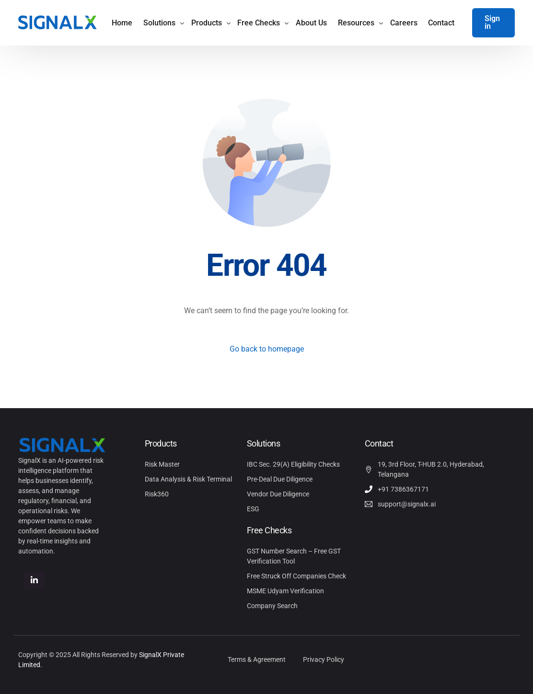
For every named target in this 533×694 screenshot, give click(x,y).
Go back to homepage (267, 348)
